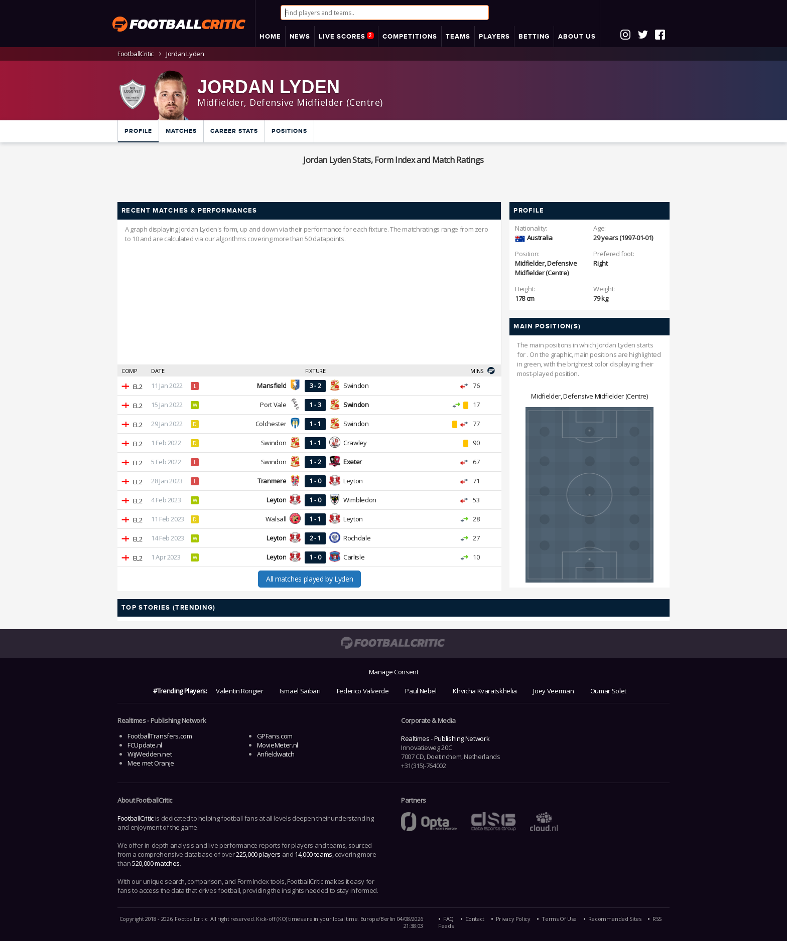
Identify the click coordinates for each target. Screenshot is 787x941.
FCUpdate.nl (144, 744)
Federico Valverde (363, 690)
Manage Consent (394, 671)
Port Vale (273, 404)
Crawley (354, 442)
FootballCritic (135, 818)
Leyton (353, 480)
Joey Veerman (553, 690)
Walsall (276, 518)
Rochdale (356, 537)
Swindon (355, 385)
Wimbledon (359, 499)
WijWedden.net (149, 754)
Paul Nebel (420, 690)
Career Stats (234, 131)
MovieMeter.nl (277, 744)
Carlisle (353, 556)
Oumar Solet (608, 690)
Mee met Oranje (150, 763)
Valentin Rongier (239, 690)
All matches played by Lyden (309, 579)
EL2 (138, 386)
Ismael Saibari (300, 690)
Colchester (270, 423)
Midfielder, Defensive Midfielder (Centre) (589, 396)
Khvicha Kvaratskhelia (484, 690)
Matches (181, 131)
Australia (540, 237)
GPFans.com (275, 735)
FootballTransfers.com (159, 735)
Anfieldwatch (276, 754)
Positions (289, 131)
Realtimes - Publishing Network (445, 738)
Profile (138, 131)
